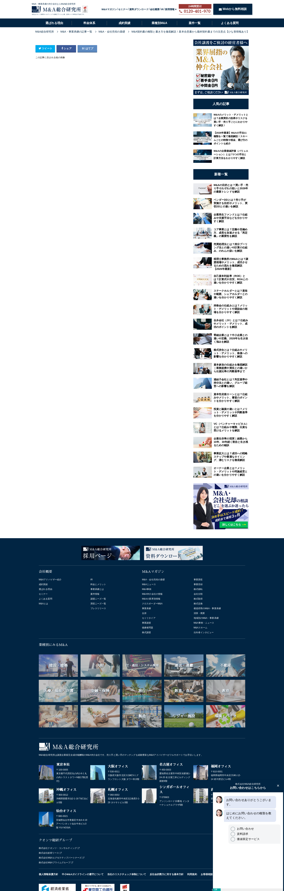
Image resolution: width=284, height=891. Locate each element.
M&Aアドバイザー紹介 (50, 579)
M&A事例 (146, 589)
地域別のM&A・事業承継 (206, 618)
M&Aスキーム (201, 627)
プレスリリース (98, 608)
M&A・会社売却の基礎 (153, 579)
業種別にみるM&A (53, 644)
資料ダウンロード (139, 9)
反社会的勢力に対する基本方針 (167, 874)
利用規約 (192, 874)
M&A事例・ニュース (204, 623)
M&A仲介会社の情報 (152, 594)
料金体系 (89, 23)
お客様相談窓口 (209, 874)
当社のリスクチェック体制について (126, 874)
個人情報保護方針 (48, 874)
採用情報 (169, 9)
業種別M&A (159, 23)
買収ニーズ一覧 (98, 603)
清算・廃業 (199, 613)
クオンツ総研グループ (55, 840)
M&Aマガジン (109, 9)
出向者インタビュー (204, 632)
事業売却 (198, 584)
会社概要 (155, 9)
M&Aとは (43, 603)
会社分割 (198, 594)
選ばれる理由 (54, 23)
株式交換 (198, 603)
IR (162, 9)
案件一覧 (195, 23)
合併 (144, 613)
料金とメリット (98, 584)
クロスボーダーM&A (152, 603)
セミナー (123, 9)
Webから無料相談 (233, 9)
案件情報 (94, 594)
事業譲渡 (146, 623)
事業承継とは (97, 589)
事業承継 (146, 608)
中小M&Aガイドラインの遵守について (83, 874)
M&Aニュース (149, 584)
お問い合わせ (242, 828)
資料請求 (239, 833)
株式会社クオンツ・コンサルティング (58, 848)
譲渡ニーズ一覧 (98, 599)
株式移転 (198, 589)
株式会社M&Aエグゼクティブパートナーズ (60, 857)
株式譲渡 (146, 632)
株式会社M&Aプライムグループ (55, 862)
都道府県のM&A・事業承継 (207, 608)
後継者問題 (147, 627)
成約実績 (124, 23)
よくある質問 (230, 23)
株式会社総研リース (49, 853)
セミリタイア (148, 618)
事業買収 (198, 579)
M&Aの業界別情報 (151, 599)
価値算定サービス (245, 839)
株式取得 (198, 599)
